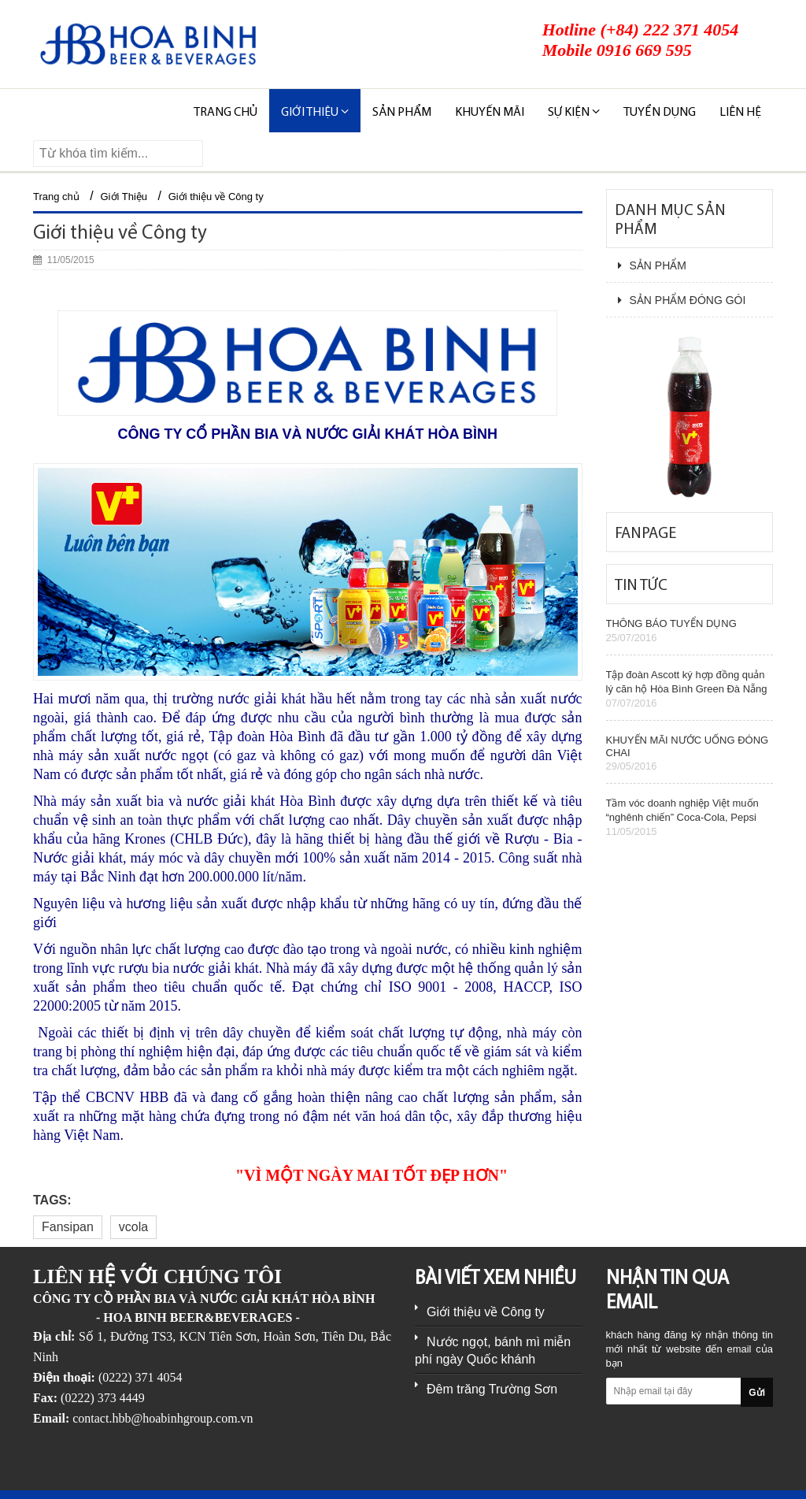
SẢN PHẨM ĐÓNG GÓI (682, 300)
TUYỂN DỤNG (659, 112)
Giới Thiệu (124, 196)
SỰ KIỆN (574, 112)
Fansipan (68, 1227)
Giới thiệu (315, 112)
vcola (133, 1227)
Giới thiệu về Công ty (216, 196)
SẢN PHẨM (401, 112)
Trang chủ (225, 112)
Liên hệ (740, 112)
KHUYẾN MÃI (489, 112)
